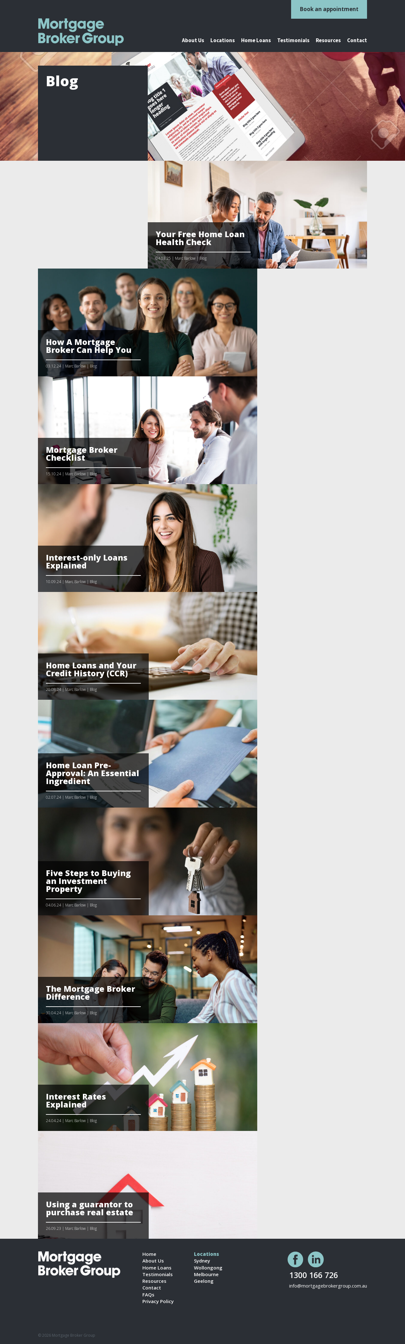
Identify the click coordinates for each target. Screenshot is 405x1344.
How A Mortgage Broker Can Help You (89, 345)
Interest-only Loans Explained (87, 561)
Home (149, 1254)
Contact (357, 40)
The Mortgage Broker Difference (90, 992)
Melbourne (206, 1274)
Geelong (204, 1281)
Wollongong (208, 1267)
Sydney (202, 1260)
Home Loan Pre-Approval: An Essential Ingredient (92, 773)
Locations (222, 40)
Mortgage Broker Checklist (81, 453)
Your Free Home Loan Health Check (200, 238)
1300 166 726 (313, 1274)
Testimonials (293, 40)
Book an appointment (329, 9)
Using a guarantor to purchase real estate (89, 1208)
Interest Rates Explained (76, 1100)
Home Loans (256, 40)
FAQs (148, 1294)
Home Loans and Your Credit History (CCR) (91, 669)
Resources (328, 40)
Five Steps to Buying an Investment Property (88, 880)
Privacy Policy (158, 1301)
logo (89, 32)
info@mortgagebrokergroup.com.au (328, 1285)
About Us (193, 40)
